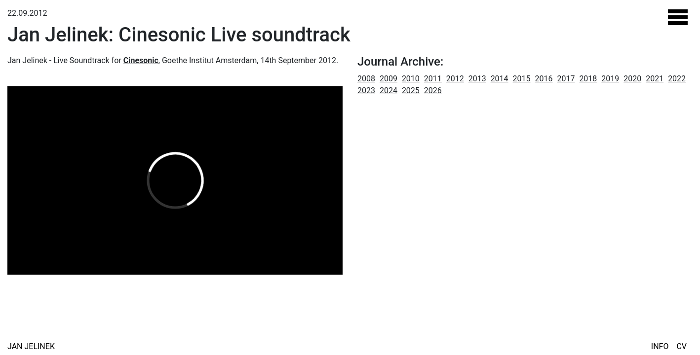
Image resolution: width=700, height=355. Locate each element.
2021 (654, 78)
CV (681, 346)
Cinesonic (140, 60)
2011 (433, 78)
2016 (544, 78)
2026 (433, 90)
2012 (455, 78)
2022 (677, 78)
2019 (610, 78)
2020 (632, 78)
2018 (588, 78)
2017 (566, 78)
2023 (366, 90)
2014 (499, 78)
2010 (411, 78)
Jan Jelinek (31, 346)
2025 (411, 90)
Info (660, 346)
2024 (388, 90)
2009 (388, 78)
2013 (477, 78)
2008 (366, 78)
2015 (522, 78)
